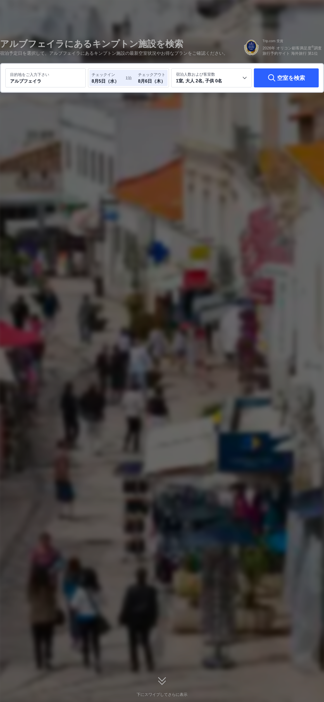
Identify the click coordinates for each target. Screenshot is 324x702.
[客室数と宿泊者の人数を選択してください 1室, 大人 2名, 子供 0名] (211, 78)
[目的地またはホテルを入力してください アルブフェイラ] (45, 77)
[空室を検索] (286, 77)
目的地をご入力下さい (29, 74)
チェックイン (103, 74)
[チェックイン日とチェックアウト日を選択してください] (108, 78)
